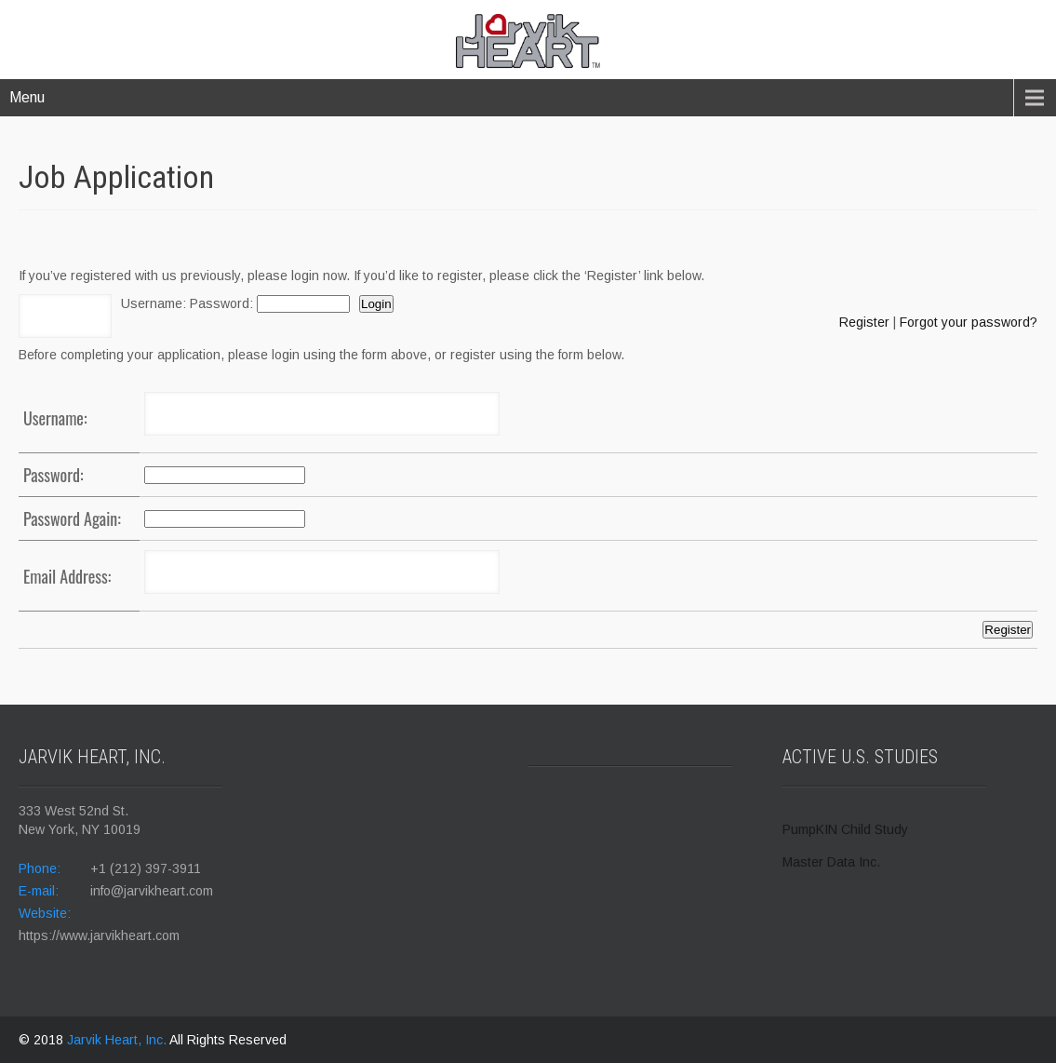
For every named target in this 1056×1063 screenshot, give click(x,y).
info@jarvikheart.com (151, 890)
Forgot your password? (968, 322)
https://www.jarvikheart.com (99, 935)
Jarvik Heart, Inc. (118, 1039)
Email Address (65, 576)
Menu (27, 97)
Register (864, 322)
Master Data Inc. (831, 861)
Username (151, 303)
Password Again (70, 518)
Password (219, 303)
